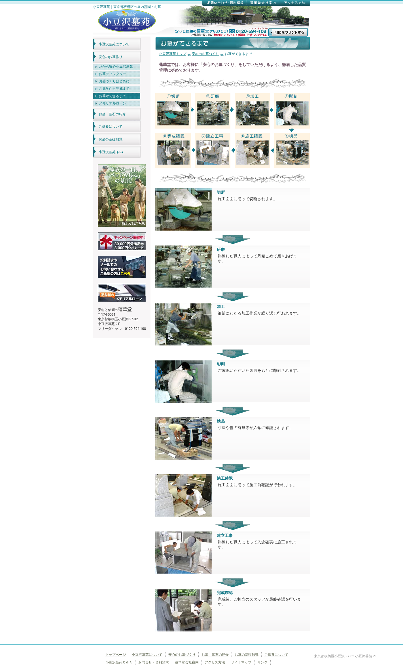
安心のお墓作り (110, 57)
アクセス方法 (215, 662)
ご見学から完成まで (114, 89)
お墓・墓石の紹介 (112, 114)
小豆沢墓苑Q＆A (111, 152)
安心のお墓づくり (205, 54)
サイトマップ (241, 662)
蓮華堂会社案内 (187, 662)
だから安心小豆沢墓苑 (116, 67)
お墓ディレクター (112, 74)
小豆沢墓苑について (114, 44)
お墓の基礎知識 (110, 139)
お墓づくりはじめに (114, 81)
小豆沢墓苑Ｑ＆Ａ (118, 662)
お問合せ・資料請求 (153, 662)
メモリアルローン (112, 103)
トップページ (115, 655)
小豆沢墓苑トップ (172, 54)
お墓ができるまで (112, 96)
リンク (262, 662)
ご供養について (110, 127)
